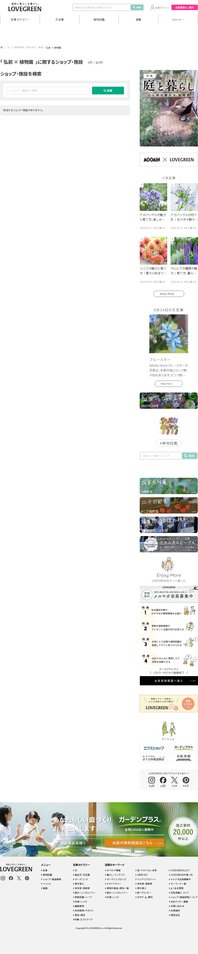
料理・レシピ (80, 901)
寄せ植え (78, 883)
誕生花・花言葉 (81, 874)
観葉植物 (78, 906)
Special (177, 19)
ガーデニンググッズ (115, 879)
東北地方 (31, 47)
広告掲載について (179, 892)
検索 (137, 7)
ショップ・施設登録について (183, 897)
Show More (167, 294)
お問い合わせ (176, 906)
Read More (166, 383)
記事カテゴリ (19, 19)
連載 (138, 19)
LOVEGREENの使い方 (181, 874)
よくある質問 (176, 888)
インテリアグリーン (145, 879)
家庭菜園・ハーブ (82, 897)
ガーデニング (80, 879)
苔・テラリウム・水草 (146, 870)
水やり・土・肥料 (144, 897)
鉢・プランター (143, 892)
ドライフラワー (113, 883)
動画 (44, 888)
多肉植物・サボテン (83, 910)
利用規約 (174, 910)
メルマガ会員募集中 (180, 879)
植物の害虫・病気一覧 (117, 888)
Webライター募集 (178, 901)
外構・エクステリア (83, 919)
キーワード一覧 (177, 883)
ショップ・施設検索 (15, 47)
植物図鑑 (99, 19)
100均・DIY (141, 874)
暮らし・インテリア (115, 874)
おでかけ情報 (113, 870)
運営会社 (174, 915)
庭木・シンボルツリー (84, 892)
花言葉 (59, 19)
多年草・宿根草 (81, 888)
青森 (41, 47)
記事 (44, 870)
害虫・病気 (79, 915)
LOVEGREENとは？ (179, 870)
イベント (46, 883)
